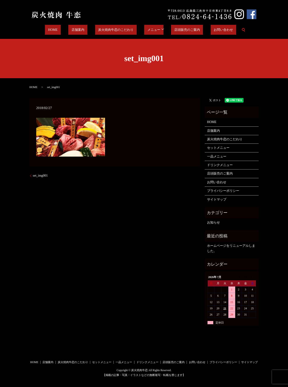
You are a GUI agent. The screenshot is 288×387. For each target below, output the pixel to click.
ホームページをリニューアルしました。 (231, 248)
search (226, 29)
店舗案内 (85, 30)
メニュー (149, 30)
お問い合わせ (209, 30)
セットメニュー (218, 147)
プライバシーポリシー (223, 190)
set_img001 (40, 175)
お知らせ (213, 222)
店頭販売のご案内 (179, 30)
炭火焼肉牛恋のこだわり (117, 30)
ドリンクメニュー (220, 165)
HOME (66, 30)
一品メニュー (216, 156)
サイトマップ (216, 199)
